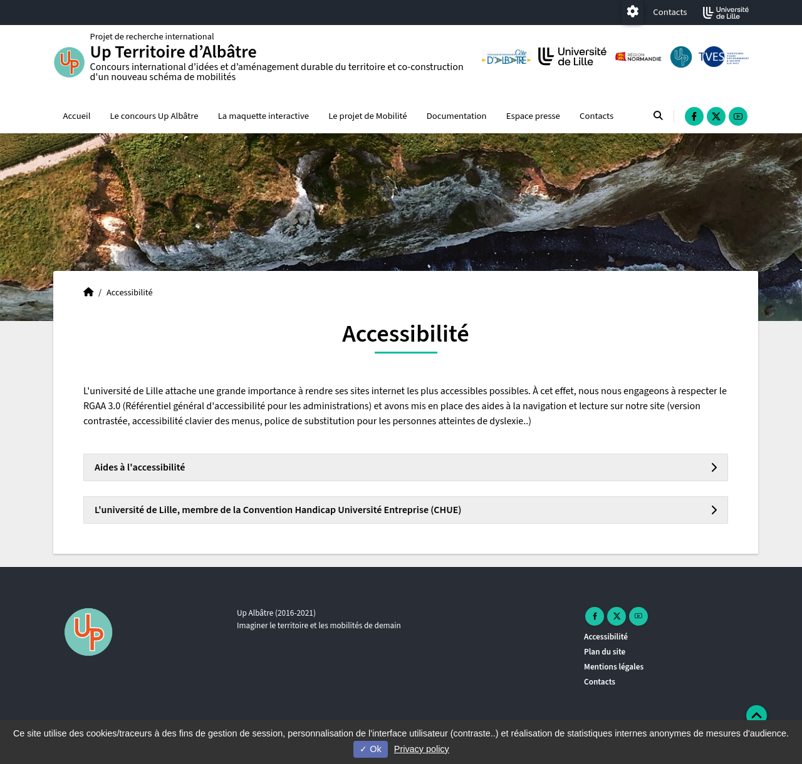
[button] (756, 715)
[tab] (405, 468)
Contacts (670, 12)
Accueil (77, 116)
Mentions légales (613, 667)
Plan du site (604, 652)
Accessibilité (606, 637)
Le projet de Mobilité (367, 116)
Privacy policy (421, 749)
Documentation (457, 116)
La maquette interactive (263, 116)
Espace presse (533, 116)
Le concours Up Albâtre (154, 116)
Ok (370, 749)
